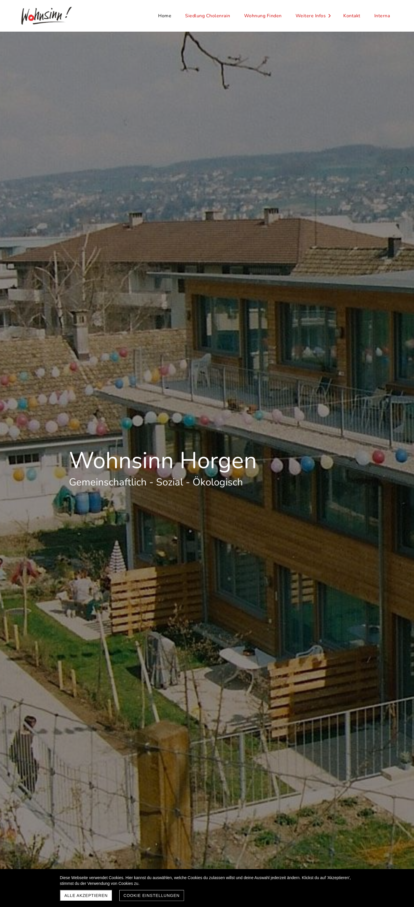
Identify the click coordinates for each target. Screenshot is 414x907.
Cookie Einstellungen (152, 895)
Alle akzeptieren (86, 895)
